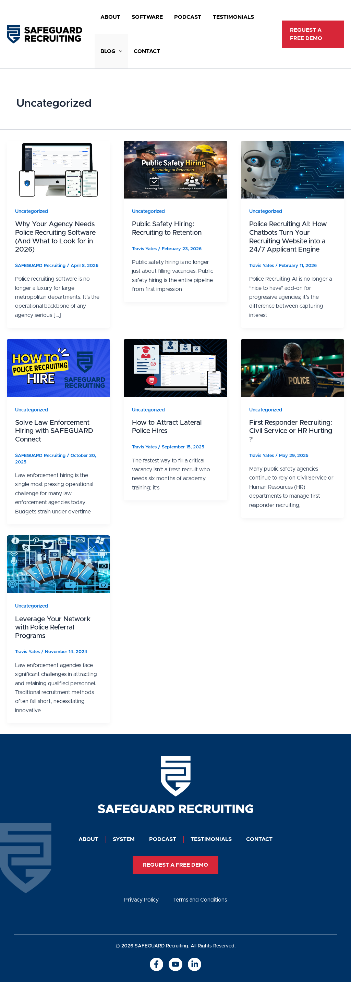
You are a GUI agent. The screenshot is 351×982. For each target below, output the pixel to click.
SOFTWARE (142, 17)
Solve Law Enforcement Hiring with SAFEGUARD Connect (54, 431)
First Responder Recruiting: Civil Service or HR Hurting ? (290, 431)
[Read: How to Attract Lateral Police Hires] (175, 367)
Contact (142, 51)
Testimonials (222, 17)
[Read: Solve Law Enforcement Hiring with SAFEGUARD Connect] (58, 367)
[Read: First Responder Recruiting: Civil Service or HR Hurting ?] (292, 367)
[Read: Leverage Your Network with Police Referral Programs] (58, 564)
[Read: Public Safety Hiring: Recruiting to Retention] (175, 169)
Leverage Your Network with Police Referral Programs (52, 627)
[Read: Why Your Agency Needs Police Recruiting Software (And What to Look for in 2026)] (58, 169)
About (109, 17)
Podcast (179, 17)
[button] (117, 51)
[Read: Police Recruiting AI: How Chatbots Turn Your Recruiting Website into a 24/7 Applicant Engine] (292, 169)
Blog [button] (110, 51)
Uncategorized (31, 211)
